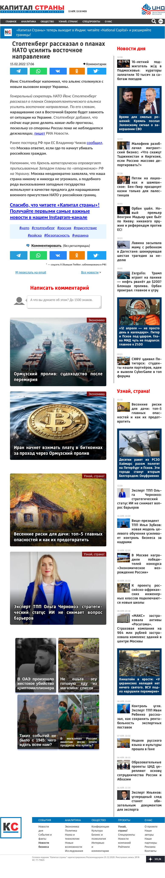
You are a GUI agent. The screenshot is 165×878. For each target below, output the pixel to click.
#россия (64, 227)
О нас (108, 21)
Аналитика (28, 21)
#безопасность (57, 235)
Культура (97, 830)
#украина (80, 235)
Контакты (150, 851)
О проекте (151, 826)
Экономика (96, 320)
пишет (39, 133)
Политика (71, 830)
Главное (11, 21)
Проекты (124, 820)
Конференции (100, 826)
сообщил (94, 142)
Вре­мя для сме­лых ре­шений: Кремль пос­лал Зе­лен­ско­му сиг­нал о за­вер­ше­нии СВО (139, 123)
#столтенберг (43, 227)
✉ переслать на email (30, 272)
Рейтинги (123, 847)
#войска (35, 235)
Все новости (90, 272)
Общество (47, 21)
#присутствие (85, 227)
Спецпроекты (91, 21)
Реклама (150, 847)
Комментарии (96, 64)
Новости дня (131, 49)
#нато (24, 227)
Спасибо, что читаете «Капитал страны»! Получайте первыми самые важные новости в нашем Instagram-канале (55, 211)
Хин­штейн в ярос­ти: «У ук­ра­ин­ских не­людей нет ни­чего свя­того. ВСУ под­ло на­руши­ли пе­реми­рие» (139, 685)
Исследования (74, 851)
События (44, 820)
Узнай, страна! (68, 21)
